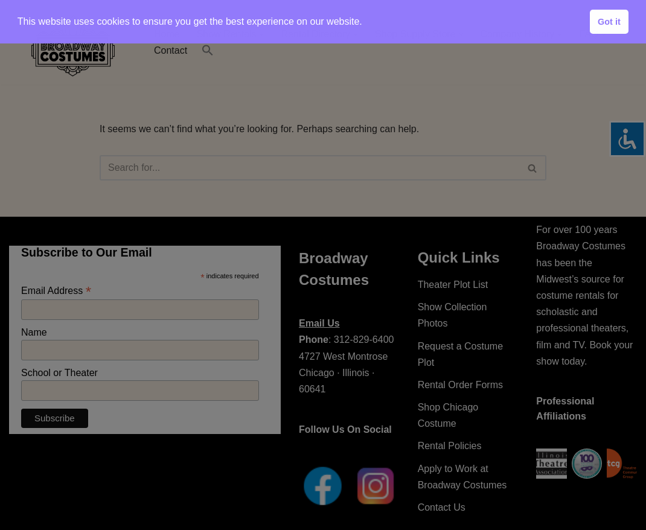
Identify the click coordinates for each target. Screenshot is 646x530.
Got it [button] (609, 22)
